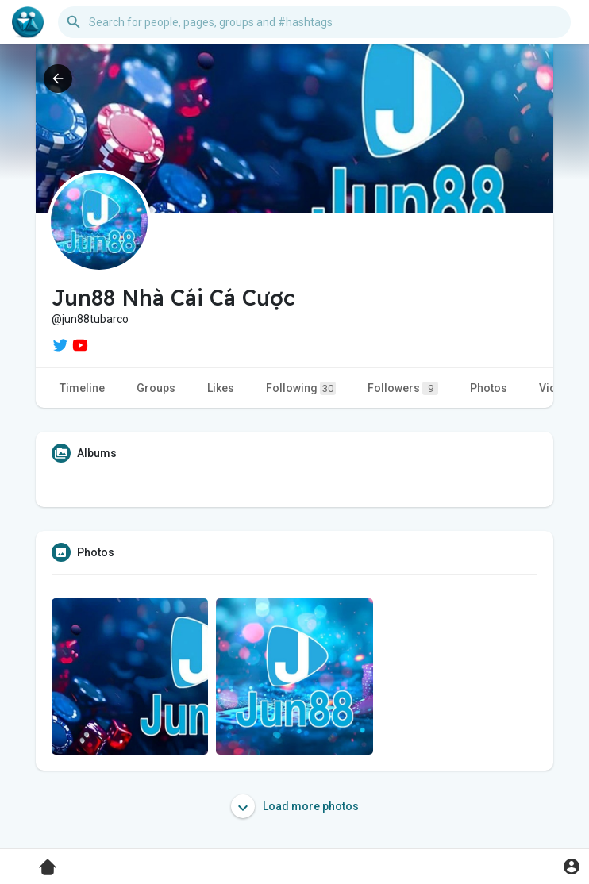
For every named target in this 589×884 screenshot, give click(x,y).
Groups (156, 388)
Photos (488, 388)
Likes (220, 388)
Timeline (82, 388)
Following (301, 388)
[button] (314, 22)
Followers (403, 388)
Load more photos (295, 806)
